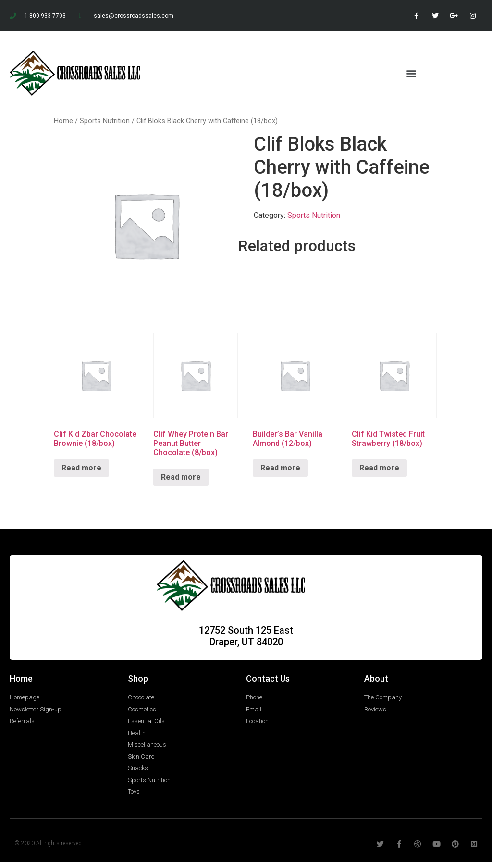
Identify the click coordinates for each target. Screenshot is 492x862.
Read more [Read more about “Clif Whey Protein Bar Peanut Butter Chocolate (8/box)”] (181, 477)
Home (63, 120)
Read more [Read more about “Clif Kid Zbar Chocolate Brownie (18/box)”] (81, 467)
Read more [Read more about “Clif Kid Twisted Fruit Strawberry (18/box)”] (379, 467)
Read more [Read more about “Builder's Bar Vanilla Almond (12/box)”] (280, 467)
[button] (411, 73)
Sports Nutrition (105, 120)
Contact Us (268, 678)
